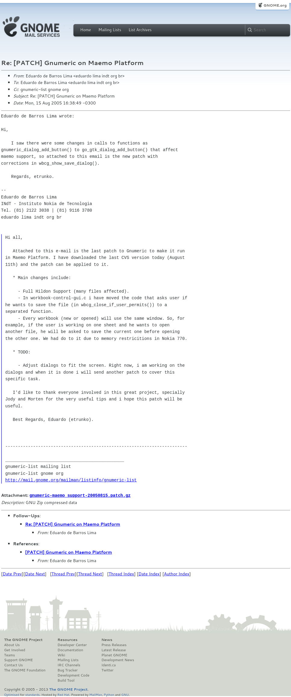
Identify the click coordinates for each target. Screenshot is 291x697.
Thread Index (121, 574)
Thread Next (90, 574)
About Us (12, 644)
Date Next (35, 574)
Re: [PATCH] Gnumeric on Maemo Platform (72, 524)
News (106, 639)
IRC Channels (68, 664)
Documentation (70, 649)
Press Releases (113, 644)
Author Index (176, 574)
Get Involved (14, 649)
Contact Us (13, 664)
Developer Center (72, 644)
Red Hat (63, 694)
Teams (9, 654)
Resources (67, 639)
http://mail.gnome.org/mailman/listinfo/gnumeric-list (71, 480)
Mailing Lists (109, 30)
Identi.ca (108, 664)
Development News (117, 659)
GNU (125, 694)
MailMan (95, 694)
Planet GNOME (114, 654)
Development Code (73, 675)
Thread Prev (63, 574)
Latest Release (113, 649)
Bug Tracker (67, 669)
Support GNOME (18, 659)
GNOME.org (274, 5)
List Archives (139, 30)
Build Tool (65, 680)
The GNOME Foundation (25, 669)
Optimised (11, 694)
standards (32, 694)
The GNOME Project (23, 639)
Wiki (61, 654)
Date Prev (12, 574)
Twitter (107, 669)
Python (109, 694)
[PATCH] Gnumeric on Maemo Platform (68, 552)
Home (85, 30)
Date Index (149, 574)
